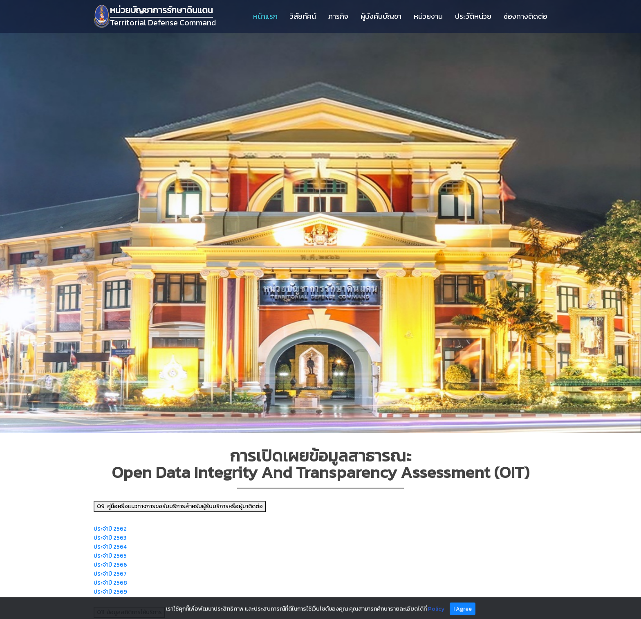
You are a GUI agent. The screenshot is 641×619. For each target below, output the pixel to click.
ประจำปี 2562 (110, 528)
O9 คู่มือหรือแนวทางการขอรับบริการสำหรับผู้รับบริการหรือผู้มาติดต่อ (180, 506)
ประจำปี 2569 (110, 591)
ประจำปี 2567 (110, 573)
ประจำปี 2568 (110, 582)
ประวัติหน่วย (473, 16)
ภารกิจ (338, 16)
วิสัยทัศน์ (303, 16)
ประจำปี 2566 (110, 564)
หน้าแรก (265, 16)
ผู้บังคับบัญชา (381, 16)
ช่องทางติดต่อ (525, 16)
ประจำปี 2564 (110, 546)
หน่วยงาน (428, 16)
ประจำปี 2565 (110, 555)
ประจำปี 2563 (110, 537)
